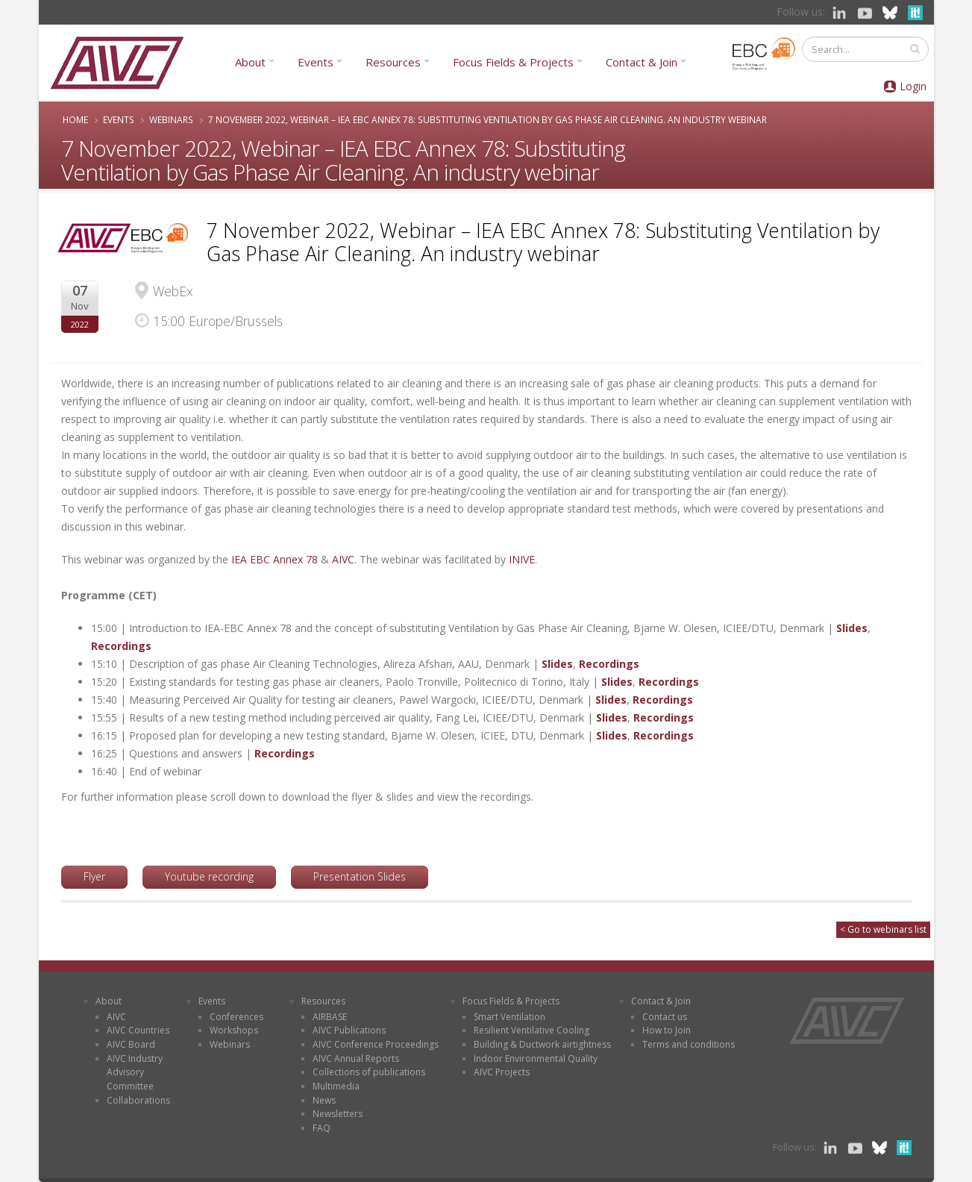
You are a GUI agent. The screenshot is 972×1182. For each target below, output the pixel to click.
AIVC (343, 559)
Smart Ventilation (509, 1016)
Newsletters (338, 1113)
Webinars (171, 119)
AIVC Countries (138, 1030)
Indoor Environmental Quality (536, 1058)
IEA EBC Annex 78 (274, 559)
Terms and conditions (688, 1044)
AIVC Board (131, 1044)
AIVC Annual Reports (356, 1058)
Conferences (236, 1016)
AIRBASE (330, 1016)
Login (913, 86)
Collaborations (138, 1100)
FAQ (321, 1128)
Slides (852, 628)
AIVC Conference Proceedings (376, 1044)
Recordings (121, 646)
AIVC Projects (502, 1072)
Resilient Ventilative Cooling (531, 1030)
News (324, 1100)
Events (315, 61)
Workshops (234, 1030)
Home (75, 119)
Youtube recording (209, 876)
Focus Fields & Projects (513, 61)
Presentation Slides (359, 876)
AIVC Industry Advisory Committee (135, 1072)
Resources (393, 61)
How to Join (666, 1030)
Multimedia (336, 1086)
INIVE (522, 559)
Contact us (664, 1016)
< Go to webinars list (883, 929)
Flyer (94, 876)
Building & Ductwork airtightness (542, 1044)
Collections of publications (369, 1072)
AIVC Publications (349, 1030)
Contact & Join (641, 61)
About (250, 61)
